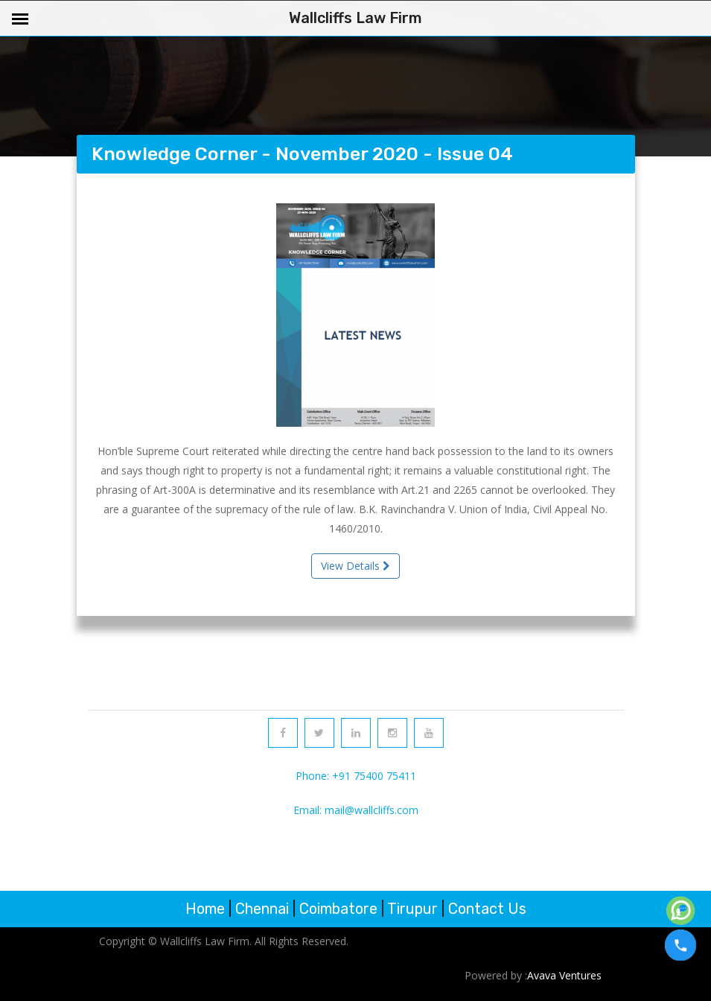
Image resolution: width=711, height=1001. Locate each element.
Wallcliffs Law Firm (355, 18)
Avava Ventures (564, 975)
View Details (355, 566)
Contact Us (487, 909)
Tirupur (412, 909)
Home (205, 909)
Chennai (262, 909)
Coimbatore (338, 909)
